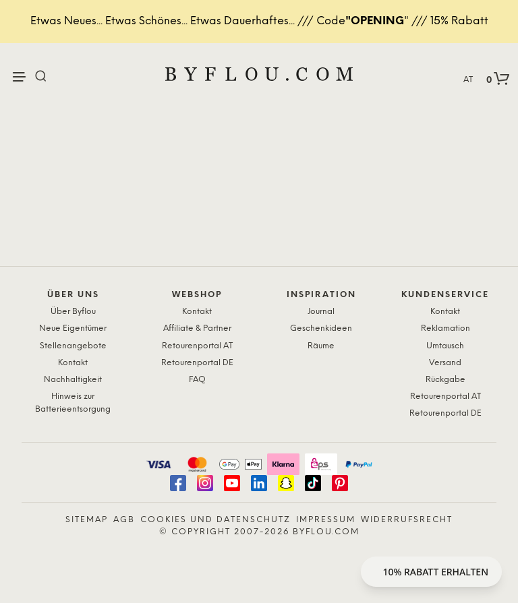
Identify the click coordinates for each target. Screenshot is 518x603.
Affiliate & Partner (197, 328)
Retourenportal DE (197, 362)
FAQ (197, 379)
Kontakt (73, 362)
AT (468, 79)
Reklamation (445, 328)
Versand (445, 362)
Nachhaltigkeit (73, 379)
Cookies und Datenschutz (215, 519)
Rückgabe (445, 379)
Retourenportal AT (197, 346)
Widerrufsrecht (407, 519)
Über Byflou (73, 311)
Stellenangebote (73, 346)
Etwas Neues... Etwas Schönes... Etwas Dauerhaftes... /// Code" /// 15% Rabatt (259, 21)
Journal (321, 311)
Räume (321, 346)
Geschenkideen (321, 328)
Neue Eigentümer (73, 328)
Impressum (325, 519)
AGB (124, 519)
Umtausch (445, 346)
